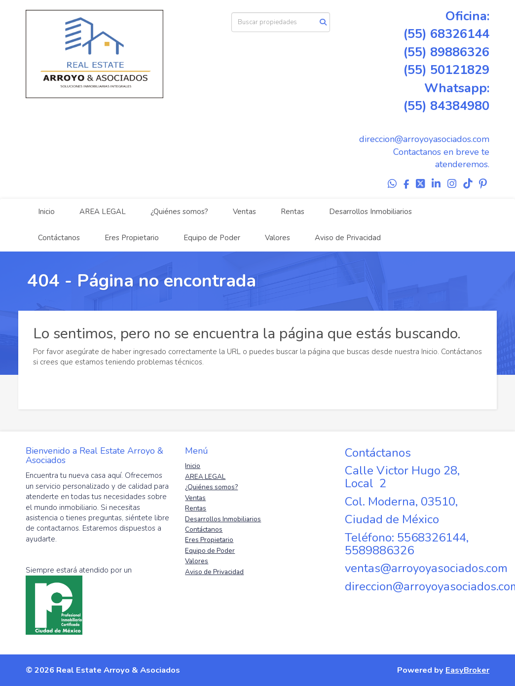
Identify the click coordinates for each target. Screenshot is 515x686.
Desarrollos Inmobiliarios (370, 212)
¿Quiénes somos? (179, 212)
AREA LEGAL (102, 212)
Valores (277, 238)
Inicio (46, 212)
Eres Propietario (132, 238)
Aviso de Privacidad (348, 238)
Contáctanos (59, 238)
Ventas (244, 212)
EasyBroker (467, 670)
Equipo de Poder (212, 238)
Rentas (292, 212)
